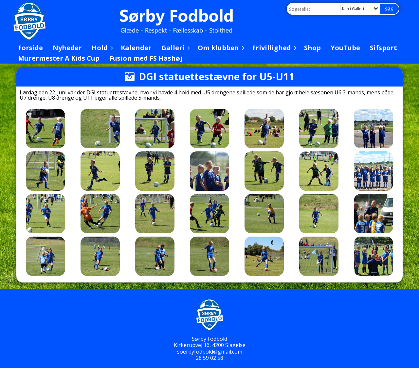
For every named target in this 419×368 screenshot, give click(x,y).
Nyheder (67, 47)
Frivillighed (273, 47)
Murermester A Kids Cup (59, 58)
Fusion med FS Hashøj (145, 58)
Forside (30, 47)
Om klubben (220, 47)
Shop (312, 47)
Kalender (136, 47)
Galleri (174, 47)
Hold (101, 47)
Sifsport (383, 47)
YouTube (345, 47)
